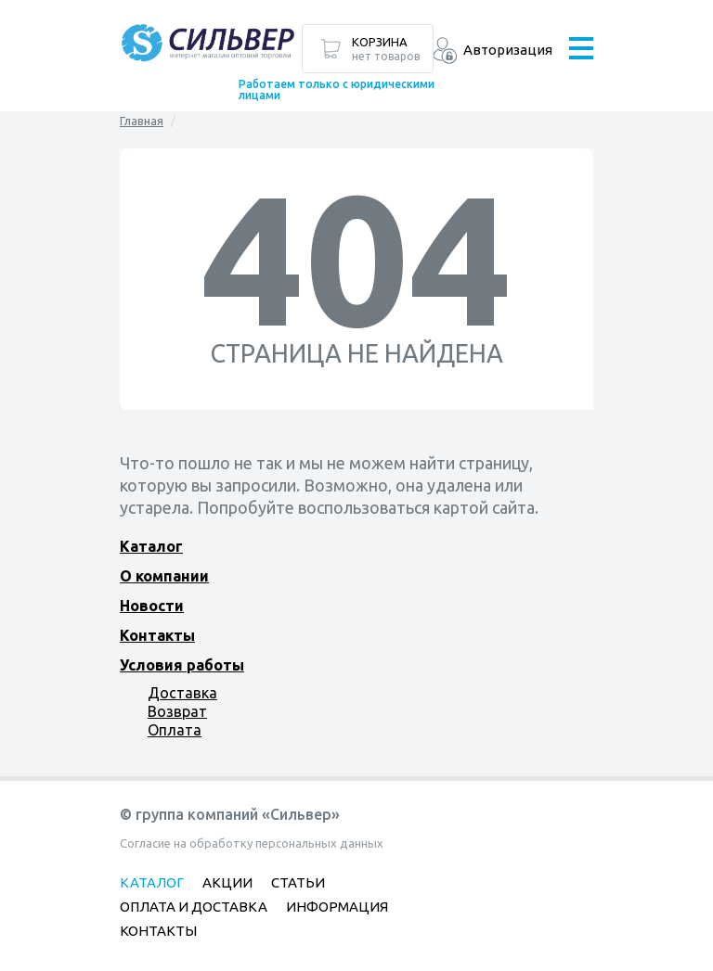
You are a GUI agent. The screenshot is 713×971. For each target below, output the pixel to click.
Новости (152, 605)
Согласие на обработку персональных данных (251, 843)
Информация (337, 906)
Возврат (177, 711)
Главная (141, 120)
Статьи (298, 882)
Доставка (182, 692)
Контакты (157, 635)
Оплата (174, 730)
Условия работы (182, 665)
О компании (164, 576)
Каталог (151, 546)
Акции (227, 882)
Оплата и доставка (193, 906)
